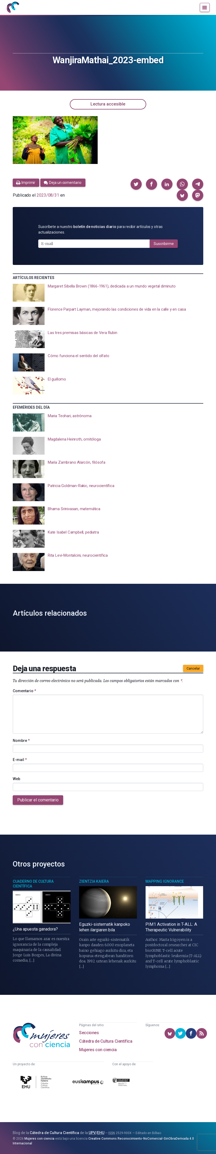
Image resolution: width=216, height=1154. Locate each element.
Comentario (24, 691)
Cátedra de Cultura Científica (105, 1041)
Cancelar (193, 668)
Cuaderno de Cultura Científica (33, 883)
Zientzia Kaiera (94, 881)
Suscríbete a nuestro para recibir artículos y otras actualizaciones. (100, 229)
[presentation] (108, 293)
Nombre (21, 740)
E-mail (20, 760)
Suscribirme (164, 244)
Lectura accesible (107, 104)
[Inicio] (12, 7)
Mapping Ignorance (164, 881)
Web (16, 779)
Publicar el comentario (38, 799)
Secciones (89, 1032)
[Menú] (205, 7)
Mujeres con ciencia (97, 1049)
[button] (136, 184)
